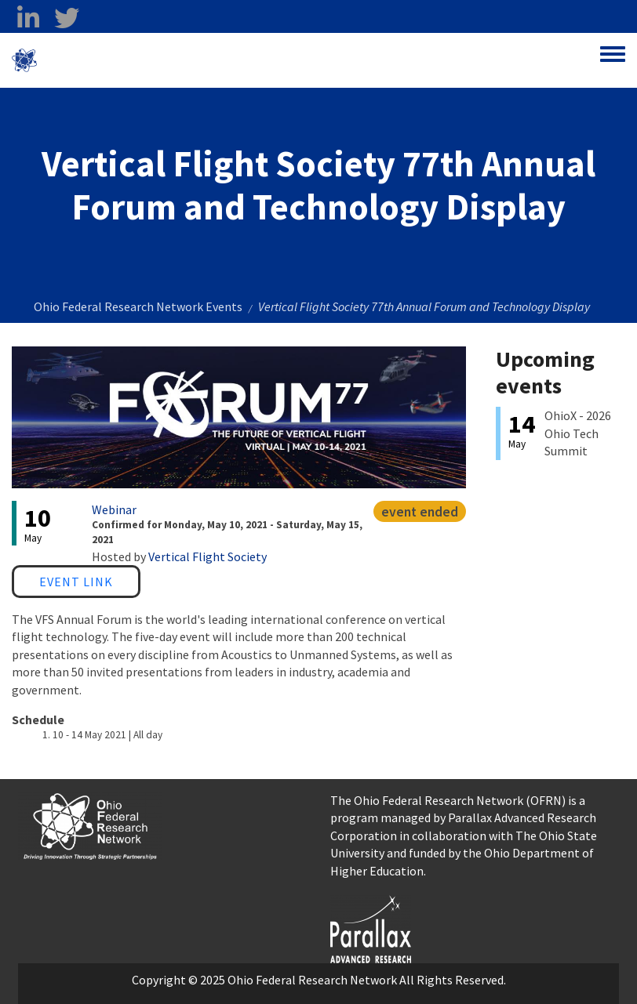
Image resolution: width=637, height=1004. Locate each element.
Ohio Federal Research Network (129, 60)
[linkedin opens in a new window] (28, 18)
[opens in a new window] (370, 927)
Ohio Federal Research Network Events (138, 306)
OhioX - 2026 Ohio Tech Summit (577, 433)
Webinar (114, 509)
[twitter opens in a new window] (66, 18)
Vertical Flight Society (207, 556)
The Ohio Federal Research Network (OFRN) (448, 800)
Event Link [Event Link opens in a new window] (76, 581)
